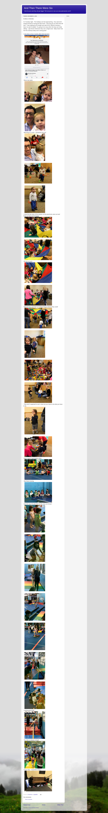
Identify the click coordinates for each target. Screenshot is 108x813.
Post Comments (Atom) (34, 807)
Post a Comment (28, 799)
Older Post (60, 805)
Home (43, 805)
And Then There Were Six (38, 8)
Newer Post (26, 805)
